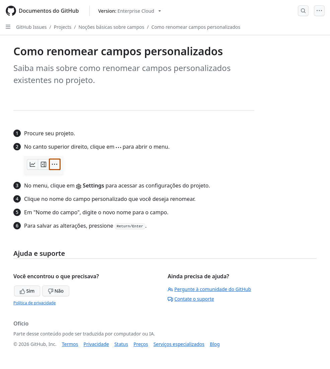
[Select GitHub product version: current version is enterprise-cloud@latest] (129, 11)
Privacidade (96, 344)
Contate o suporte (191, 299)
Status (121, 344)
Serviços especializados (178, 344)
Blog (215, 344)
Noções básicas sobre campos (111, 27)
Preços (141, 344)
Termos (70, 344)
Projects (62, 27)
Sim (27, 291)
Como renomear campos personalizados (195, 27)
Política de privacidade (34, 303)
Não (56, 291)
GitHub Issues (31, 27)
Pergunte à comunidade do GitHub (209, 289)
